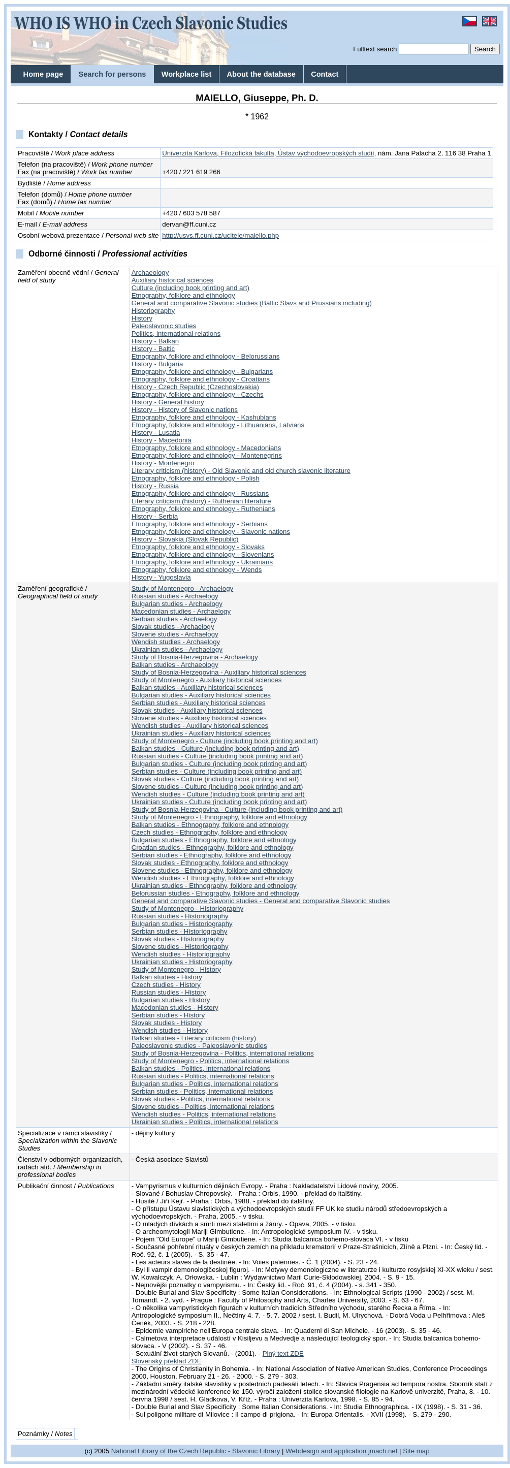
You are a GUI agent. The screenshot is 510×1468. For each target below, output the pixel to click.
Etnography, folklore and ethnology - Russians (200, 493)
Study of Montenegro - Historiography (187, 908)
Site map (416, 1451)
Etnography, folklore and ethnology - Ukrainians (202, 562)
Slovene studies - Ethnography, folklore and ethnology (212, 870)
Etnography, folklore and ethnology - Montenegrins (207, 455)
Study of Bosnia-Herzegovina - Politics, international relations (223, 1053)
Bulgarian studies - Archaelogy (177, 604)
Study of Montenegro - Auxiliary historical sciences (207, 680)
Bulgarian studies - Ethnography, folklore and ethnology (214, 840)
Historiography (153, 310)
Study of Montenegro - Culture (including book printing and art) (225, 741)
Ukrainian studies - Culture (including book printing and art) (219, 802)
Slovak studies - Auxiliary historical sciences (197, 710)
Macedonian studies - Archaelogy (181, 611)
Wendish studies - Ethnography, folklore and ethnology (213, 878)
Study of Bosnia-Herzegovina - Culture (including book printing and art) (237, 809)
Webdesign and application (325, 1451)
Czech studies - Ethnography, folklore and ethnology (210, 832)
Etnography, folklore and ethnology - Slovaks (198, 547)
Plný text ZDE (283, 1353)
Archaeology (150, 272)
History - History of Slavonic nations (185, 409)
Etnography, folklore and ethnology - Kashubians (204, 417)
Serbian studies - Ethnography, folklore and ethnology (212, 855)
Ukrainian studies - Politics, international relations (205, 1122)
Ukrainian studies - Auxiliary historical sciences (201, 733)
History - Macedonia (162, 440)
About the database (261, 74)
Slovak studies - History (167, 1023)
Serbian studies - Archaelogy (174, 619)
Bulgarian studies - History (171, 1000)
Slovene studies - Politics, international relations (203, 1106)
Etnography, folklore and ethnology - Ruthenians (203, 509)
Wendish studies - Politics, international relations (204, 1114)
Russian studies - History (169, 992)
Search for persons (112, 74)
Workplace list (187, 74)
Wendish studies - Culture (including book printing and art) (218, 794)
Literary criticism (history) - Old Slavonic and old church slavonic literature (241, 470)
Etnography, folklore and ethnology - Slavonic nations (211, 531)
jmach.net (381, 1451)
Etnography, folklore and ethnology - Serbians (200, 524)
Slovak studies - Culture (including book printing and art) (215, 779)
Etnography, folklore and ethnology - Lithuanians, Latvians (218, 425)
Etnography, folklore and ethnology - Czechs (198, 394)
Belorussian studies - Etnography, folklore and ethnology (216, 893)
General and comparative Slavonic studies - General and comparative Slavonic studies (261, 901)
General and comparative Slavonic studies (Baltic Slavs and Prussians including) (252, 303)
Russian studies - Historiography (180, 916)
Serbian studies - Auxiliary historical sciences (199, 703)
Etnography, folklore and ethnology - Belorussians (206, 356)
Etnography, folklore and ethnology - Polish (196, 478)
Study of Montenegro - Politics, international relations (210, 1061)
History (142, 318)
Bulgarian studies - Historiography (182, 924)
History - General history (168, 402)
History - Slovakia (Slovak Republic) (185, 539)
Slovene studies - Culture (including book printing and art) (217, 786)
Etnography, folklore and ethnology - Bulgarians (202, 371)
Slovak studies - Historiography (178, 939)
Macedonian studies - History (175, 1007)
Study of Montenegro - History (176, 969)
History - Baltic (153, 349)
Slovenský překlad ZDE (167, 1361)
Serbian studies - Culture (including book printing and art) (217, 771)
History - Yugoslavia (161, 577)
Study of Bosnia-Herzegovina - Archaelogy (195, 657)
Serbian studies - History (168, 1015)
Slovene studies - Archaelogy (175, 634)
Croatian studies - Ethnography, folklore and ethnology (213, 847)
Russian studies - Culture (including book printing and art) (217, 756)
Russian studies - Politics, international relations (203, 1076)
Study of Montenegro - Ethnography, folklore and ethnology (219, 817)
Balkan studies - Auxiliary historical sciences (197, 687)
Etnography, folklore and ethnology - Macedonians (206, 448)
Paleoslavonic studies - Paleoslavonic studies (199, 1045)
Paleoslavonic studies (164, 326)
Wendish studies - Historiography (181, 954)
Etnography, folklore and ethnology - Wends (197, 569)
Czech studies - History (166, 984)
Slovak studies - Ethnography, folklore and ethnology (210, 863)
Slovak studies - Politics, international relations (201, 1099)
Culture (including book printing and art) (190, 288)
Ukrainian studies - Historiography (182, 962)
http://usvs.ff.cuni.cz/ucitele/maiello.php (220, 235)
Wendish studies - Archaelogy (176, 642)
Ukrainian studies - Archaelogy (177, 649)
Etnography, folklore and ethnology (183, 295)
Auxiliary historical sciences (172, 280)
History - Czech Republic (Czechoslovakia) (195, 387)
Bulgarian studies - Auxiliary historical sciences (201, 695)
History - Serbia (155, 516)
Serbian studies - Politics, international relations (202, 1091)
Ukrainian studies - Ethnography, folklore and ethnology (214, 885)
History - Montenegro (163, 463)
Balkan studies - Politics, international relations (201, 1068)
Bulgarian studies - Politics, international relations (205, 1084)
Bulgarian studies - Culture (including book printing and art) (219, 764)
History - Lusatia (156, 432)
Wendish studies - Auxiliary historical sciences (200, 725)
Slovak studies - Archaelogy (173, 626)
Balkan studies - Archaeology (175, 664)
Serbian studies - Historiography (180, 931)
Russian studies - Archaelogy (175, 596)
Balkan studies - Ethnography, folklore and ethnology (210, 824)
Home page (43, 74)
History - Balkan (155, 341)
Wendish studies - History (170, 1030)
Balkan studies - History (167, 977)
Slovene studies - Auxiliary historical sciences (199, 718)
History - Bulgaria (157, 364)
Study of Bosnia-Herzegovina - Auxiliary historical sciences (219, 672)
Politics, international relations (176, 333)
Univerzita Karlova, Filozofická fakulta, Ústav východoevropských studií (268, 153)
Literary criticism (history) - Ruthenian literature (201, 501)
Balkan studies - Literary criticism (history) (194, 1038)
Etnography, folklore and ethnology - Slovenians (203, 554)
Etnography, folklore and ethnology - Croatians (201, 379)
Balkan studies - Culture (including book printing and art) (215, 748)
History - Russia (155, 486)
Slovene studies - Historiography (180, 946)
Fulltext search (375, 49)
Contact (324, 74)
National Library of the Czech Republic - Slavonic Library (195, 1451)
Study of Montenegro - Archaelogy (183, 588)
